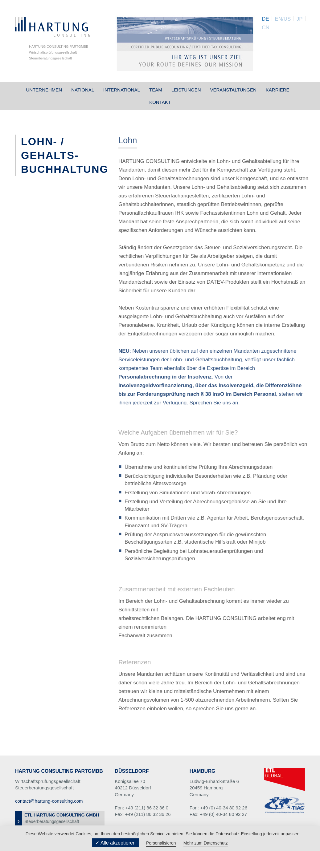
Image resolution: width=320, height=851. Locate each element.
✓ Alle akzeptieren (115, 842)
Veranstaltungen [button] (233, 89)
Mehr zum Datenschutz (205, 843)
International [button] (121, 89)
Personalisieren (161, 843)
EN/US (283, 19)
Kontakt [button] (160, 102)
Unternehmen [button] (44, 89)
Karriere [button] (277, 89)
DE (265, 19)
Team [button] (155, 89)
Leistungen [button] (186, 89)
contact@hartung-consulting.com (49, 801)
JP (300, 19)
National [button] (82, 89)
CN (265, 27)
